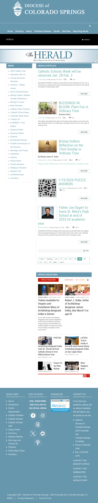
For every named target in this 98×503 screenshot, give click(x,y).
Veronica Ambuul (43, 227)
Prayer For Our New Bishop (58, 366)
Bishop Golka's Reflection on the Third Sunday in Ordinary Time (47, 146)
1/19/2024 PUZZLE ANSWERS (47, 188)
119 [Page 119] (50, 262)
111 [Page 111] (61, 259)
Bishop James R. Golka (44, 160)
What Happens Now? (84, 366)
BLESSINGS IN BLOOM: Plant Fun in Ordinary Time (47, 108)
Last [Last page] (61, 262)
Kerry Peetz (41, 118)
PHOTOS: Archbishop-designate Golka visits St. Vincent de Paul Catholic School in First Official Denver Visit (50, 346)
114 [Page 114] (75, 259)
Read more (84, 94)
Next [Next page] (55, 262)
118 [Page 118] (45, 262)
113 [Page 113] (70, 259)
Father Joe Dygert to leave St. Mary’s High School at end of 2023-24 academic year (47, 212)
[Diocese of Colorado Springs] (49, 8)
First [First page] (42, 259)
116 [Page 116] (84, 259)
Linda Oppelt (42, 79)
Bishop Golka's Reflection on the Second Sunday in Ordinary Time (63, 164)
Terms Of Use (45, 498)
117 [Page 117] (40, 262)
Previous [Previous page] (49, 259)
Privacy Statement (26, 498)
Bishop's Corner (55, 294)
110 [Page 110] (56, 259)
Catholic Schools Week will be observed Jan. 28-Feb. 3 (59, 73)
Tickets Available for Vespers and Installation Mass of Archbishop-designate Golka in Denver (49, 307)
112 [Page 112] (65, 259)
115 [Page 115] (80, 259)
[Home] (82, 40)
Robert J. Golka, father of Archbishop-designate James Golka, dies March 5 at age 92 (77, 307)
